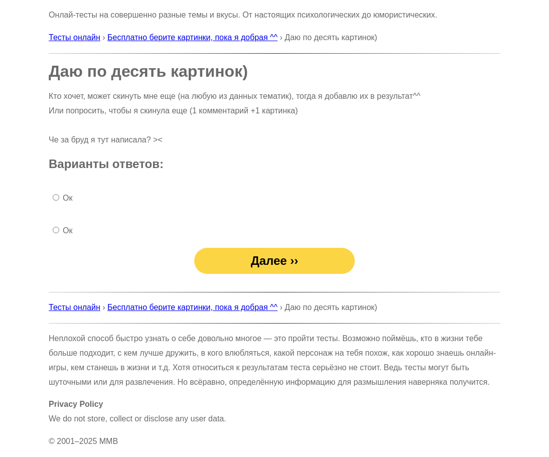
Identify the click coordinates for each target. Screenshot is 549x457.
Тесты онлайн (74, 37)
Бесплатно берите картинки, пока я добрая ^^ (192, 37)
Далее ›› (275, 260)
